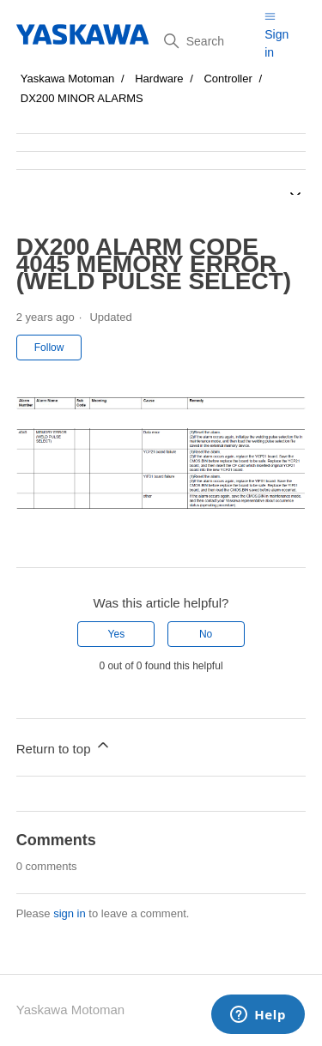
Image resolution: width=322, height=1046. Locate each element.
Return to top (64, 746)
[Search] (207, 41)
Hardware (159, 78)
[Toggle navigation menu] (270, 16)
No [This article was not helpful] (205, 634)
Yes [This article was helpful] (116, 634)
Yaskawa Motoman (68, 78)
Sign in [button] (276, 43)
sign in (69, 913)
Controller (228, 78)
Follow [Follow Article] (49, 348)
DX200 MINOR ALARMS (82, 98)
